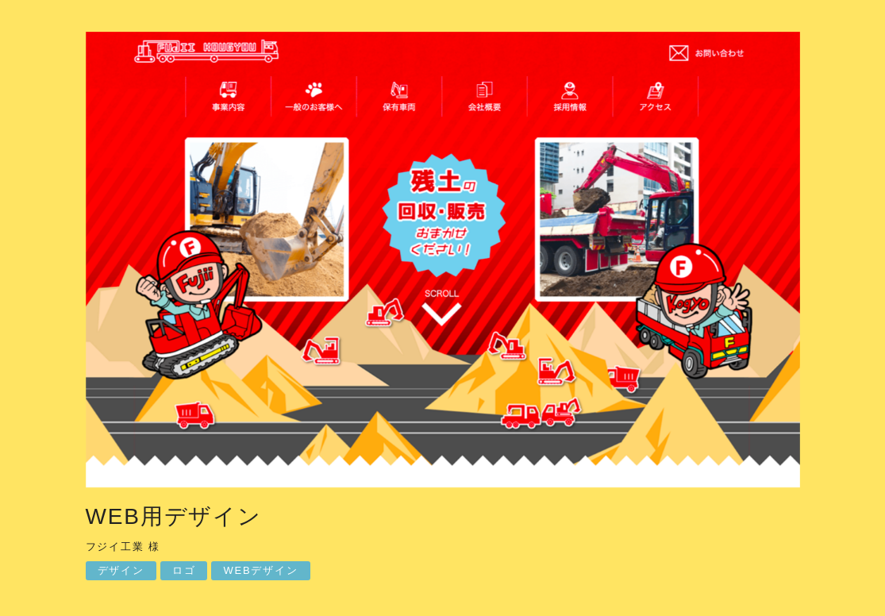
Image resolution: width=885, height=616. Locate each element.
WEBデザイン (260, 570)
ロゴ (184, 570)
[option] (443, 263)
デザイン (121, 570)
